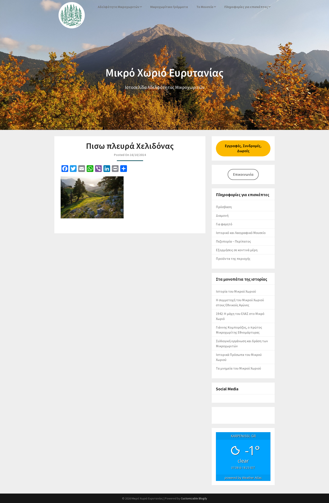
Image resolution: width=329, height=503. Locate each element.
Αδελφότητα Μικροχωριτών (120, 7)
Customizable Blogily (194, 498)
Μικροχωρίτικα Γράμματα (170, 7)
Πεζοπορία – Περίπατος (233, 241)
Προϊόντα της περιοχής (233, 258)
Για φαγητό (224, 224)
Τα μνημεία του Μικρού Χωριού (238, 368)
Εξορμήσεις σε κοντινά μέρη (236, 250)
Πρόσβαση (224, 207)
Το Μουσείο (206, 7)
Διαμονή (222, 215)
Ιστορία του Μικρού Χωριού (236, 291)
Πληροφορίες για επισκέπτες (247, 7)
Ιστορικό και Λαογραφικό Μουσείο (241, 233)
